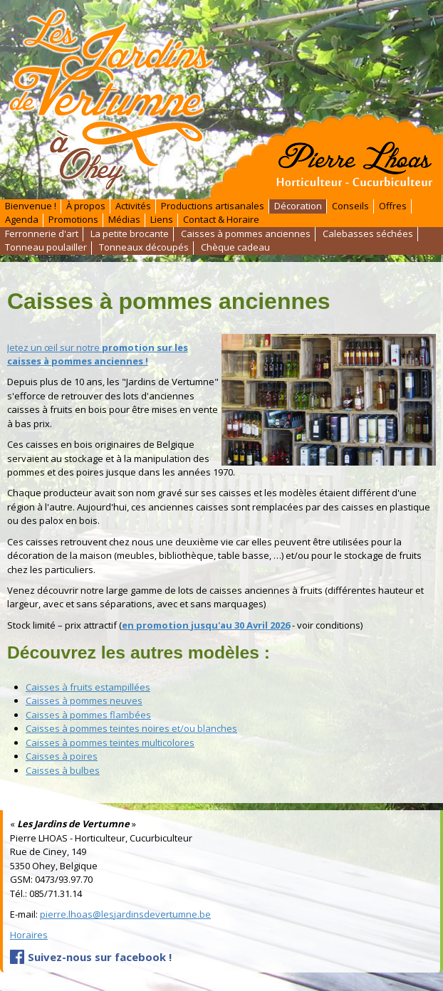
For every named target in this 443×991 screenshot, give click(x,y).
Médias (124, 220)
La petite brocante (129, 233)
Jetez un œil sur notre (97, 354)
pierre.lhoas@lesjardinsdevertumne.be (125, 914)
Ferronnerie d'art (41, 233)
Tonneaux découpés (144, 247)
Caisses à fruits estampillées (88, 687)
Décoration (298, 205)
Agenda (21, 220)
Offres (393, 205)
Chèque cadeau (235, 247)
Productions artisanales (212, 205)
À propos (85, 205)
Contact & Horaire (221, 220)
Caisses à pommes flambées (88, 714)
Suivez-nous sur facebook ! (100, 957)
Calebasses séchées (368, 233)
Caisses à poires (62, 756)
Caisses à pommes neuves (84, 700)
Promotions (73, 220)
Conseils (350, 205)
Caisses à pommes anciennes (246, 233)
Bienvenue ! (30, 205)
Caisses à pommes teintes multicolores (110, 742)
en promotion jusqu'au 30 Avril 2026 (206, 625)
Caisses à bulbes (63, 770)
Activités (133, 205)
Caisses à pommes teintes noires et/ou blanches (131, 728)
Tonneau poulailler (46, 247)
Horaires (29, 934)
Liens (161, 220)
